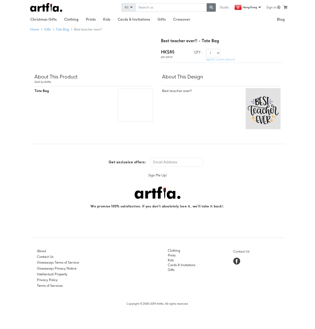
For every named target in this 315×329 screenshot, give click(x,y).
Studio (224, 7)
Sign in (273, 7)
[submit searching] (211, 7)
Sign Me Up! (157, 175)
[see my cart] (285, 7)
